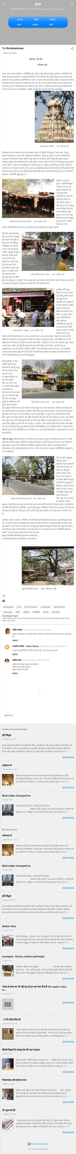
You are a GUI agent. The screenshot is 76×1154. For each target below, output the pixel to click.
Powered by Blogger (38, 1144)
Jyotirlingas (46, 607)
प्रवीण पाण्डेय (17, 630)
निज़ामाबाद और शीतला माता (14, 1080)
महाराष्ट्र (45, 612)
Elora (19, 607)
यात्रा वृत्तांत (56, 612)
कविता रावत (17, 660)
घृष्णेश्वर (26, 612)
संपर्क (51, 25)
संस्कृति (52, 20)
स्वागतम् (20, 20)
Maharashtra (59, 607)
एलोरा (18, 612)
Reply (15, 641)
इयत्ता (38, 4)
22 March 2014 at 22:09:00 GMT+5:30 (53, 646)
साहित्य (36, 20)
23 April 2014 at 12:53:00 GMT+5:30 (36, 660)
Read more (68, 757)
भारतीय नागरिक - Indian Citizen (26, 646)
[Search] (72, 5)
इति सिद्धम (6, 735)
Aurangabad (8, 607)
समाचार (35, 25)
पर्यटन (19, 25)
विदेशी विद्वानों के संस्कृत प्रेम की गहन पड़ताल (21, 1049)
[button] (72, 49)
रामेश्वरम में (7, 765)
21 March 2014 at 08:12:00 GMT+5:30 (37, 630)
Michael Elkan (43, 1149)
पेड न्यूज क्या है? (9, 1110)
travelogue (7, 612)
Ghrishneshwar (31, 607)
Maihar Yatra (9, 926)
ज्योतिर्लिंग (36, 612)
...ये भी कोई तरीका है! (11, 1019)
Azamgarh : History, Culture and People (23, 956)
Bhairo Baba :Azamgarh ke (16, 795)
